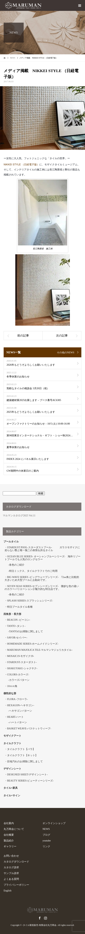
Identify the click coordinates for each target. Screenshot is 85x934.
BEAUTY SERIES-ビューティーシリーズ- (30, 780)
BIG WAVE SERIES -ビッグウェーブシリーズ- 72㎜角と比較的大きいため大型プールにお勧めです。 (42, 578)
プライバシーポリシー (16, 884)
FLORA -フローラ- (17, 699)
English (7, 890)
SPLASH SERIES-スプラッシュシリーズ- (30, 600)
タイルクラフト (13, 743)
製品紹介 (9, 840)
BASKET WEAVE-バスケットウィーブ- (29, 728)
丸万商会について (14, 829)
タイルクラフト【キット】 (22, 755)
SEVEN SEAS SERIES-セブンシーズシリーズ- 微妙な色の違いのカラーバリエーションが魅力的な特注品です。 (42, 587)
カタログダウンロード (16, 861)
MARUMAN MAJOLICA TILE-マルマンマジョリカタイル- (39, 650)
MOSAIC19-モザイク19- (20, 656)
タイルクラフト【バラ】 (21, 749)
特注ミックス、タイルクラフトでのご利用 (33, 571)
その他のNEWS (65, 352)
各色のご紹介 (16, 564)
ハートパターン (18, 722)
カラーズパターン (19, 680)
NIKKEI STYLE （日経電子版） (21, 164)
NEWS (46, 829)
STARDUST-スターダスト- (22, 662)
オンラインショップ (54, 823)
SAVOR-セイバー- (17, 637)
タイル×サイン (11, 795)
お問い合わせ (11, 855)
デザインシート (12, 768)
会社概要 (9, 834)
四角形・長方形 (12, 614)
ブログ (46, 834)
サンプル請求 (11, 873)
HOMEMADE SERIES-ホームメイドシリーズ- (32, 643)
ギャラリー (10, 846)
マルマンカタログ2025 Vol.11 (19, 515)
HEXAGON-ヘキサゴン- (20, 705)
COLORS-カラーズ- (18, 674)
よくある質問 (11, 879)
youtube (47, 840)
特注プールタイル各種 (20, 606)
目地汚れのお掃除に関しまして (25, 761)
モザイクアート (12, 735)
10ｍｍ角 (12, 686)
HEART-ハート (15, 717)
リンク (46, 846)
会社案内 (9, 823)
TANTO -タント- (16, 626)
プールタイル (11, 541)
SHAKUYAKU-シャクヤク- (22, 668)
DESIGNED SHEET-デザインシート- (27, 774)
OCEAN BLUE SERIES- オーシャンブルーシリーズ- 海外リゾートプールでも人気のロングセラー (42, 558)
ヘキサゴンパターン (20, 710)
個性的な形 (9, 693)
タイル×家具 (10, 788)
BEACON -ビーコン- (18, 620)
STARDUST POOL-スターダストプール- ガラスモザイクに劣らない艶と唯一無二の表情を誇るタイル (42, 549)
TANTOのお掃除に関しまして (26, 631)
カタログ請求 (11, 867)
